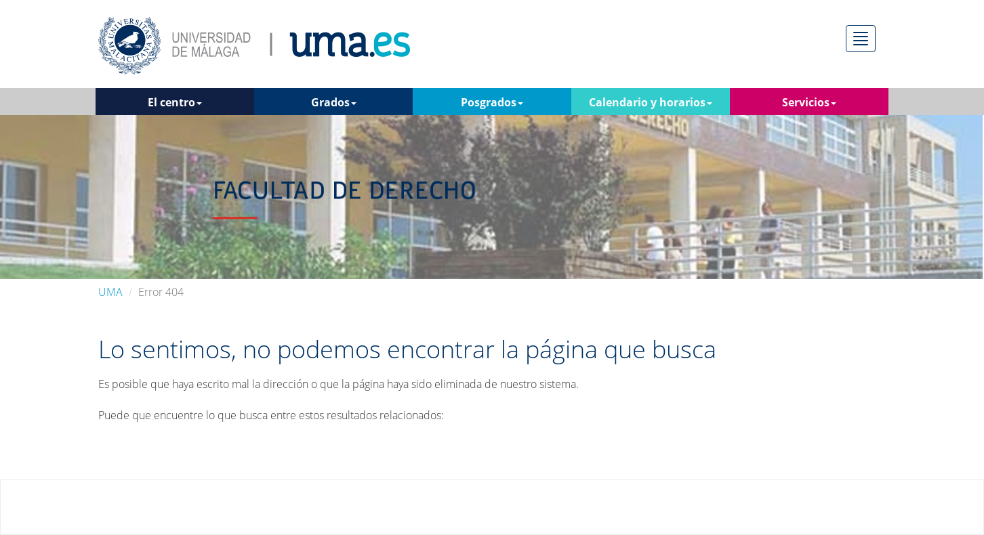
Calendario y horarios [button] (650, 102)
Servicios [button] (809, 102)
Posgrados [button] (492, 102)
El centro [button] (175, 102)
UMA (110, 291)
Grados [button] (333, 102)
